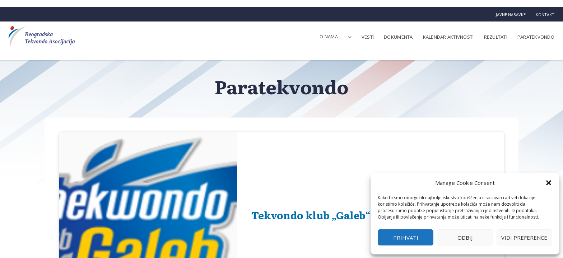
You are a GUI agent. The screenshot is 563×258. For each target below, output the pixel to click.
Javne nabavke (511, 14)
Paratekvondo (535, 37)
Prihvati (405, 237)
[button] (548, 182)
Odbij (465, 237)
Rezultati (495, 37)
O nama (329, 36)
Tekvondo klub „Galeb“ (311, 215)
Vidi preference (524, 237)
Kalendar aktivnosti (448, 37)
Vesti (368, 37)
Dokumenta (398, 37)
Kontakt (545, 14)
